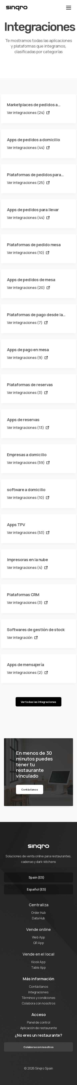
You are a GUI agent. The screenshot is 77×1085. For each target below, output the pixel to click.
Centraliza (38, 904)
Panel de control (38, 1022)
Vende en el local (38, 954)
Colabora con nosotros (38, 1003)
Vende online (38, 929)
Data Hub (38, 918)
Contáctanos (29, 789)
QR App (38, 943)
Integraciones (38, 992)
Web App (38, 937)
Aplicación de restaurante (38, 1028)
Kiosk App (38, 962)
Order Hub (38, 912)
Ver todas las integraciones (38, 702)
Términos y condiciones (39, 998)
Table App (38, 967)
